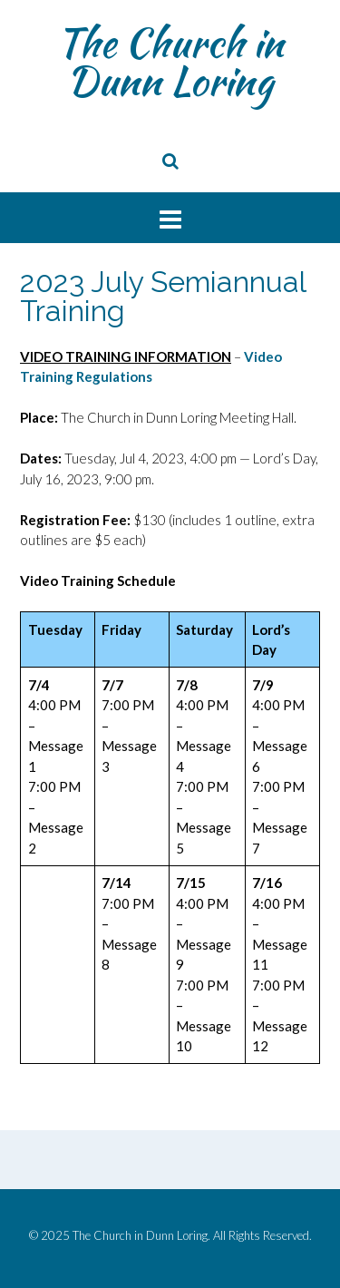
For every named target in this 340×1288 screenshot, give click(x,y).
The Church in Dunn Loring (170, 62)
